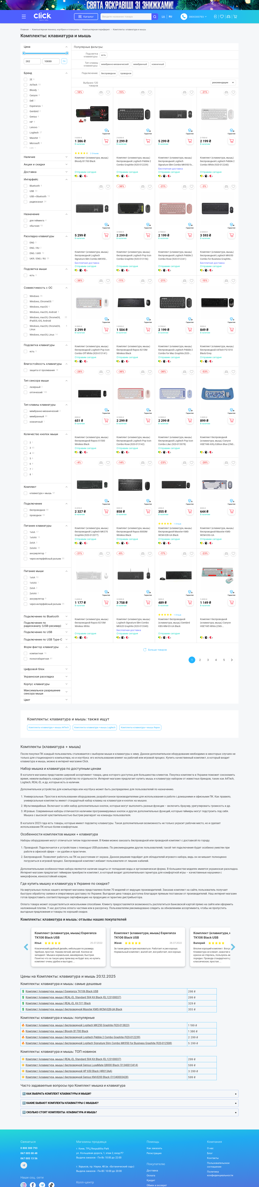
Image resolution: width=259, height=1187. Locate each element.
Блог (210, 1153)
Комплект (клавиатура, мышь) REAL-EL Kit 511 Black (58, 1003)
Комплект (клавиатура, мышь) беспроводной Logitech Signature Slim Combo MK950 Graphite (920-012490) (91, 256)
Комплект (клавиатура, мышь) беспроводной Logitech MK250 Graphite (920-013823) (78, 1025)
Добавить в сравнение (101, 92)
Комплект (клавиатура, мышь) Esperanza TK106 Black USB (62, 991)
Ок (64, 61)
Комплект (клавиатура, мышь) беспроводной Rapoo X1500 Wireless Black (91, 441)
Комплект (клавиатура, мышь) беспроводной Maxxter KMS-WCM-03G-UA (217, 531)
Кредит (151, 1180)
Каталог (88, 16)
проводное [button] (125, 73)
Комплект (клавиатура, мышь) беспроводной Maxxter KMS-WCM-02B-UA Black (175, 531)
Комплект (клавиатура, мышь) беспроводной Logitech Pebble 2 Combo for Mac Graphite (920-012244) (175, 350)
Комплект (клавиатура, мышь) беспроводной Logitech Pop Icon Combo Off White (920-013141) (92, 350)
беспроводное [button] (108, 73)
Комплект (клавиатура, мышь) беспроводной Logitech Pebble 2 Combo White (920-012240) (217, 161)
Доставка (152, 1170)
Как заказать (154, 1148)
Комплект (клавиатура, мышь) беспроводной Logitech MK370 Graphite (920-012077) (91, 531)
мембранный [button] (140, 64)
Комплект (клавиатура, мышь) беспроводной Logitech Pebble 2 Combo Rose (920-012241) (175, 255)
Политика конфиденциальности (220, 1173)
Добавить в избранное (108, 92)
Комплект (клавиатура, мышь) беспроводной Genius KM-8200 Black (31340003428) (77, 1077)
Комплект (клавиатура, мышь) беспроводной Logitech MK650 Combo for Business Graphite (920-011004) (217, 256)
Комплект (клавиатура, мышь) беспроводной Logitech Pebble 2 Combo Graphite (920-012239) (134, 161)
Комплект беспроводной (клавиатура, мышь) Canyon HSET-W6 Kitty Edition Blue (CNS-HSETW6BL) (217, 441)
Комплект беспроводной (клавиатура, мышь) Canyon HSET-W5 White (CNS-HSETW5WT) (215, 623)
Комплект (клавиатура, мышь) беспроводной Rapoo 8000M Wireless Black (133, 531)
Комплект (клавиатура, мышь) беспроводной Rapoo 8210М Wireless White (91, 622)
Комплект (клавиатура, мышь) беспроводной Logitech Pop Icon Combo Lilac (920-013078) (175, 441)
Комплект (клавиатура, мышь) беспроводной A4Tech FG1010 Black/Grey (217, 350)
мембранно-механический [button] (115, 64)
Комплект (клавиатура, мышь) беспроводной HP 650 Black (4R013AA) (69, 1071)
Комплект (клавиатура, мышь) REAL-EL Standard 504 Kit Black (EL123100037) (73, 997)
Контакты (213, 1158)
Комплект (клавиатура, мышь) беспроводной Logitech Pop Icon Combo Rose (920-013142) (134, 441)
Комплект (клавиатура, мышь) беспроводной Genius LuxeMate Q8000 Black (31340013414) (82, 1065)
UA (163, 16)
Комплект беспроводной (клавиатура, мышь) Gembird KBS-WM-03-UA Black (174, 622)
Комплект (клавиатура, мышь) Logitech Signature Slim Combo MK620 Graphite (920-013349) (133, 622)
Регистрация (154, 1153)
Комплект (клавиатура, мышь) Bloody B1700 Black (91, 159)
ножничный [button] (158, 64)
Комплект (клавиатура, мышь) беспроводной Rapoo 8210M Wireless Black (133, 350)
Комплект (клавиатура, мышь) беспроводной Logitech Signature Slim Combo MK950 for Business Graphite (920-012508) (175, 161)
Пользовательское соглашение (218, 1165)
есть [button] (103, 55)
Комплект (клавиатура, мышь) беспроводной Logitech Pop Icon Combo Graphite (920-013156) (134, 255)
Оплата (151, 1175)
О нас (210, 1148)
